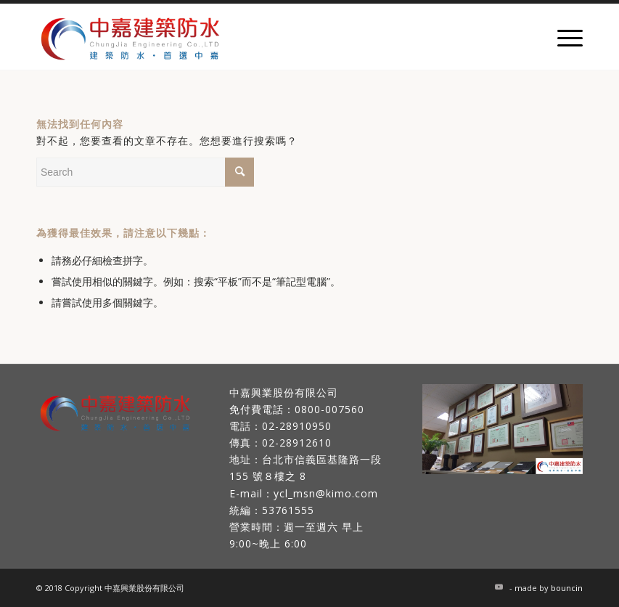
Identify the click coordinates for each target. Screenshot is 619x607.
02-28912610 (297, 442)
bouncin (567, 587)
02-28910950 (297, 426)
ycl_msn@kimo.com (326, 493)
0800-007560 (329, 409)
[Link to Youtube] (498, 587)
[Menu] (563, 37)
